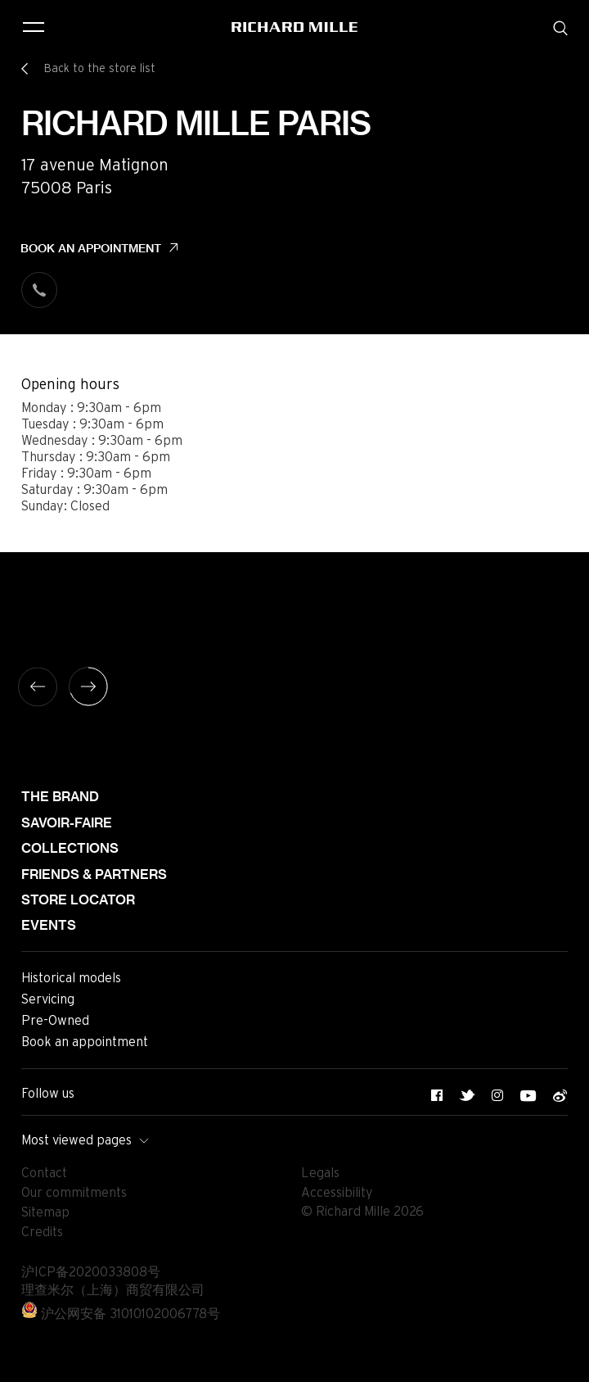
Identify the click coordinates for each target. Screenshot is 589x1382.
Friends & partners (94, 874)
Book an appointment (90, 248)
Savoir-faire (66, 822)
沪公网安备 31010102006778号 (120, 1314)
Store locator (78, 899)
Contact (44, 1173)
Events (48, 925)
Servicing (47, 999)
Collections (70, 848)
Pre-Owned (55, 1020)
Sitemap (45, 1212)
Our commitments (74, 1192)
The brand (60, 796)
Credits (42, 1232)
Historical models (71, 978)
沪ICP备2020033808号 (90, 1272)
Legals (320, 1173)
